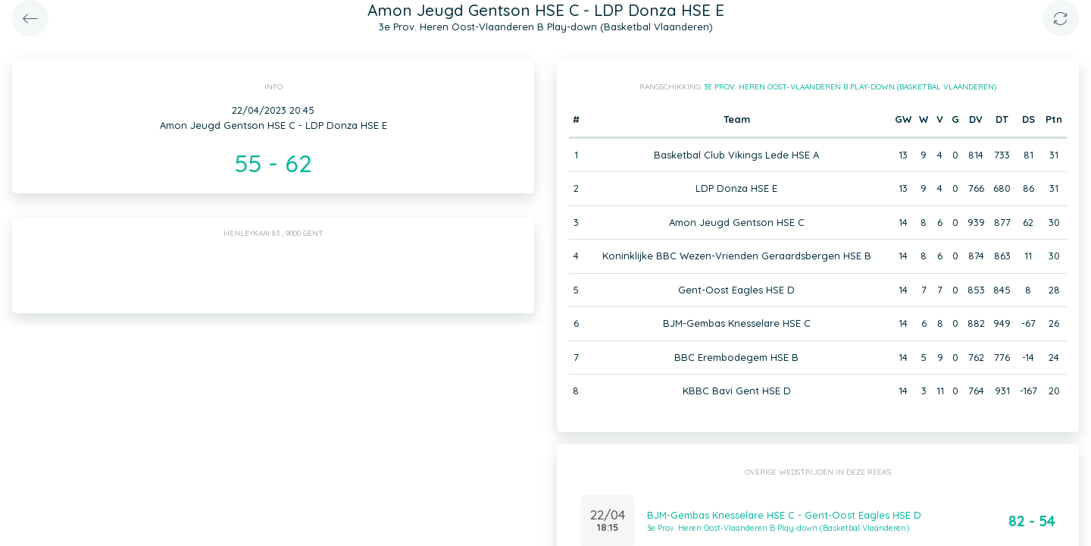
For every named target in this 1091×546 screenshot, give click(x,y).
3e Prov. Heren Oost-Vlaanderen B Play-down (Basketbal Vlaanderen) (850, 87)
